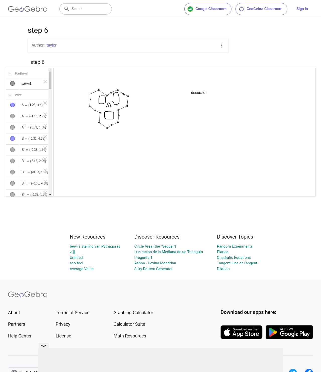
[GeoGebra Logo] (27, 9)
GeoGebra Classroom (260, 9)
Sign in (302, 9)
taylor (52, 45)
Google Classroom (206, 9)
